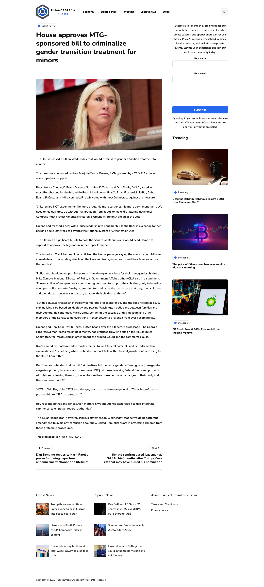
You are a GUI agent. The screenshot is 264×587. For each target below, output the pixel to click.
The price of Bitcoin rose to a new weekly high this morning (198, 265)
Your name (200, 62)
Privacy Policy (159, 510)
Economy (88, 12)
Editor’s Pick (109, 12)
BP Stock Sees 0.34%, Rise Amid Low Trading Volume (196, 331)
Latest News (148, 12)
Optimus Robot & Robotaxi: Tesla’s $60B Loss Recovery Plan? (198, 200)
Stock (166, 12)
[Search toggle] (224, 11)
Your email (200, 77)
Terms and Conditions (164, 504)
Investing (129, 12)
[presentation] (200, 94)
